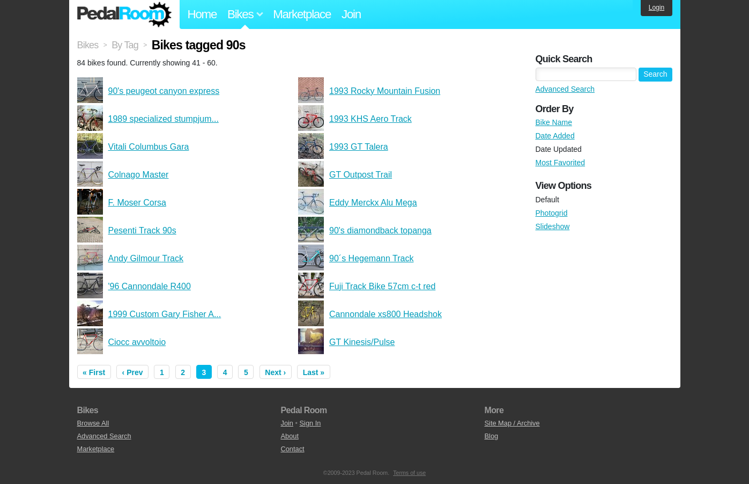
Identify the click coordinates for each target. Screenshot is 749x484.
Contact (293, 449)
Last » (313, 372)
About (290, 436)
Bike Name (554, 122)
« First (94, 372)
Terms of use (409, 473)
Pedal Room (124, 14)
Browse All (93, 423)
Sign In (310, 423)
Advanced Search (565, 89)
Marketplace (302, 14)
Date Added (555, 135)
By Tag (125, 45)
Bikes (88, 45)
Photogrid (552, 213)
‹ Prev (132, 372)
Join (351, 14)
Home (202, 14)
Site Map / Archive (512, 423)
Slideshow (553, 226)
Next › (275, 372)
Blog (492, 436)
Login (656, 7)
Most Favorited (560, 162)
